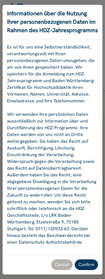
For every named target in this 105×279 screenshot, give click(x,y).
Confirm (86, 265)
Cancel (62, 265)
